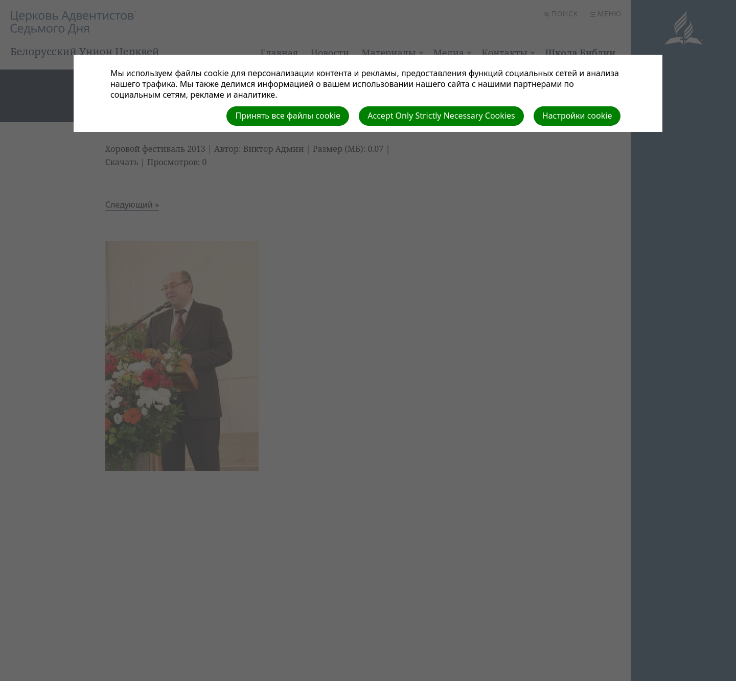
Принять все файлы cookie (287, 115)
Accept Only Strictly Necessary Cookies (441, 115)
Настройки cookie (577, 115)
